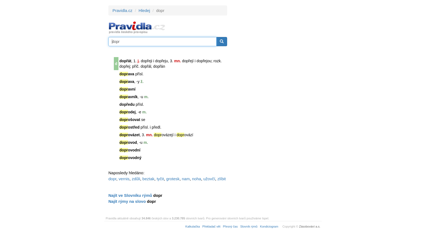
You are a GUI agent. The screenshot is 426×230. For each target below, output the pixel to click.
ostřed (130, 127)
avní (128, 89)
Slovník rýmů (249, 226)
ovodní (130, 150)
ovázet (130, 135)
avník (129, 97)
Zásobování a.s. (309, 226)
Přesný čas (230, 226)
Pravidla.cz (122, 10)
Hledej (144, 10)
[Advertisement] (276, 87)
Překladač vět (211, 226)
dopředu (127, 104)
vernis (124, 178)
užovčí (209, 178)
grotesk (173, 178)
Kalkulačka (192, 226)
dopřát (125, 61)
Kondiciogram (269, 226)
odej (128, 112)
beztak (148, 178)
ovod (128, 142)
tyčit (160, 178)
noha (196, 178)
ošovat (130, 119)
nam (186, 178)
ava (127, 74)
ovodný (131, 158)
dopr (112, 178)
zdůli (136, 178)
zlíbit (221, 178)
